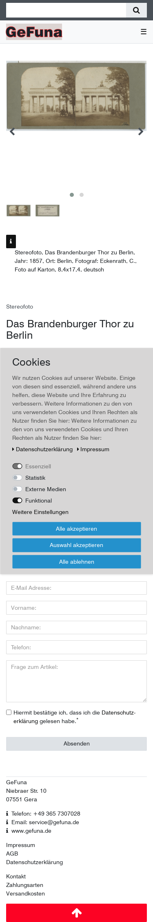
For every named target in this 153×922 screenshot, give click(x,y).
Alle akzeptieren (76, 528)
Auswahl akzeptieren (76, 545)
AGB (12, 853)
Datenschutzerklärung (34, 862)
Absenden (77, 743)
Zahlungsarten (24, 885)
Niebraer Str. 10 (26, 790)
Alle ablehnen (76, 561)
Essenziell (38, 466)
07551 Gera (21, 799)
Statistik (35, 477)
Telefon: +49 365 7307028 (45, 813)
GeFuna (16, 782)
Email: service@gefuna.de (45, 822)
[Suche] (136, 10)
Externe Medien (45, 488)
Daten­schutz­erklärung (43, 449)
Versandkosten (25, 893)
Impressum (20, 845)
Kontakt (16, 876)
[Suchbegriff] (66, 10)
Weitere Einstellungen (40, 511)
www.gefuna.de (31, 830)
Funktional (38, 500)
